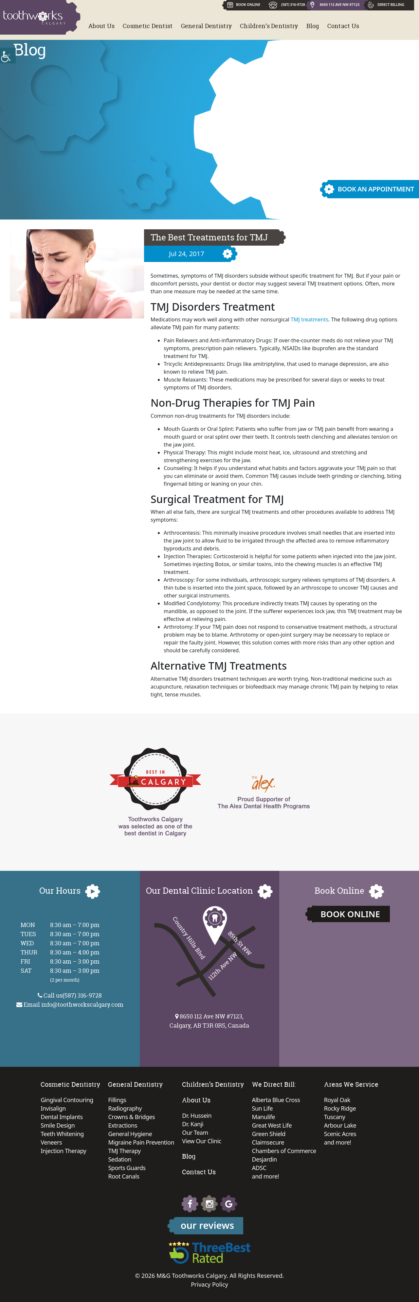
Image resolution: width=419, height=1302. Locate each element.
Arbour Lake (340, 1125)
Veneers (51, 1142)
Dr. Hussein (196, 1115)
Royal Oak (337, 1100)
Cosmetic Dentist (148, 26)
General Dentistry (206, 26)
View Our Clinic (201, 1141)
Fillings (117, 1100)
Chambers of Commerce (284, 1151)
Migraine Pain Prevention (141, 1142)
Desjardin (264, 1159)
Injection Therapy (63, 1151)
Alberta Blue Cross (276, 1100)
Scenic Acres (340, 1134)
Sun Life (262, 1108)
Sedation (119, 1159)
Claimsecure (268, 1142)
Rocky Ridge (340, 1108)
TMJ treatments (309, 319)
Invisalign (53, 1108)
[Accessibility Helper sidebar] (8, 55)
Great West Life (272, 1125)
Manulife (263, 1117)
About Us (101, 26)
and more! (265, 1176)
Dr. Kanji (192, 1124)
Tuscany (334, 1117)
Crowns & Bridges (131, 1117)
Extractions (122, 1125)
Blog (312, 26)
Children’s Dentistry (269, 26)
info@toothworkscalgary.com (82, 1005)
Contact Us (343, 26)
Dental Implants (62, 1117)
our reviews (207, 1225)
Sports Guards (126, 1168)
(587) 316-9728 (293, 4)
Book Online (350, 914)
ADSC (259, 1168)
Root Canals (123, 1176)
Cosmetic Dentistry (70, 1084)
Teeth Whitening (62, 1134)
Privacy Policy (209, 1284)
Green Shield (268, 1134)
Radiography (125, 1108)
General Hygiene (130, 1134)
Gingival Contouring (67, 1100)
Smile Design (58, 1125)
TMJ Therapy (124, 1151)
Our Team (195, 1132)
